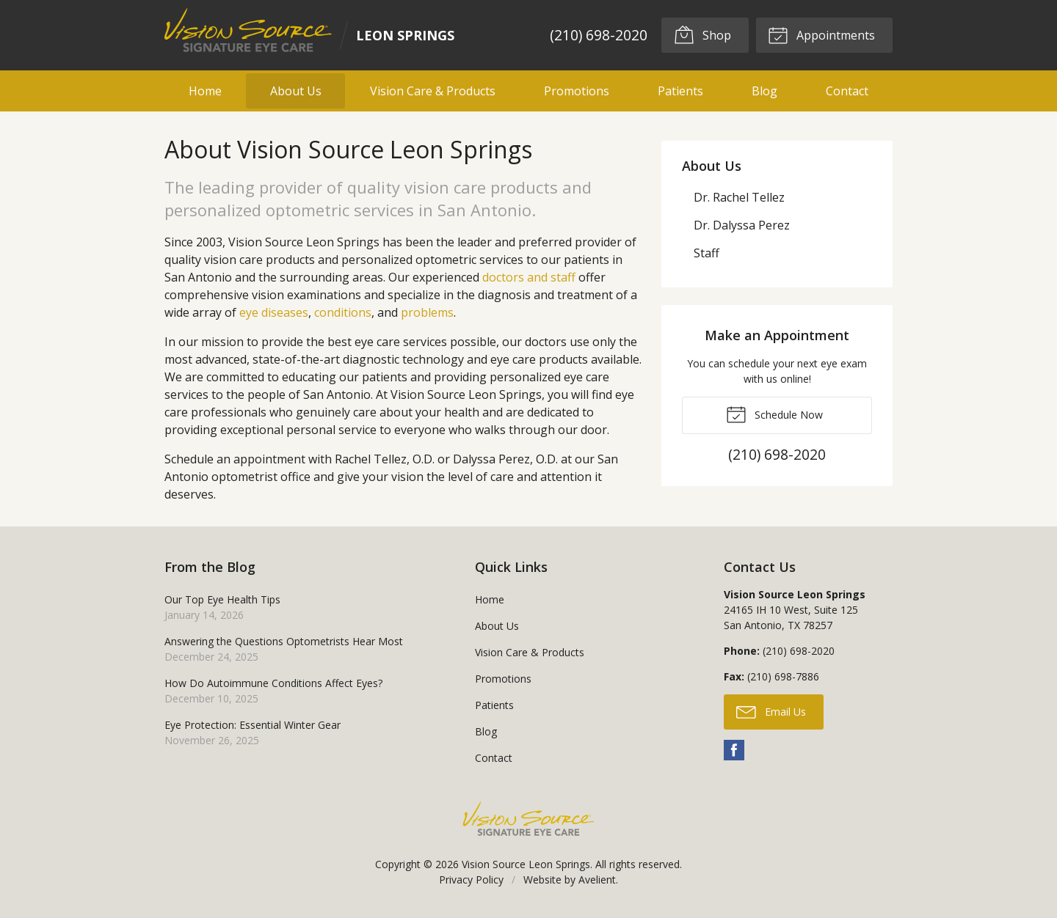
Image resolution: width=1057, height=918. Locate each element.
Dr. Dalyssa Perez (742, 225)
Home (205, 91)
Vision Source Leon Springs (526, 864)
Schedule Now (774, 413)
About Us (296, 91)
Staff (706, 253)
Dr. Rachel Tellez (739, 197)
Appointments (821, 34)
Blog (764, 91)
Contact (847, 91)
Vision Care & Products (432, 91)
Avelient (597, 879)
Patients (680, 91)
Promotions (576, 91)
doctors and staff (528, 277)
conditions (342, 312)
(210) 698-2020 (598, 35)
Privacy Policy (471, 879)
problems (427, 312)
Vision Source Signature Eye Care (528, 818)
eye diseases (273, 312)
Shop (701, 34)
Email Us (771, 711)
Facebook (734, 750)
